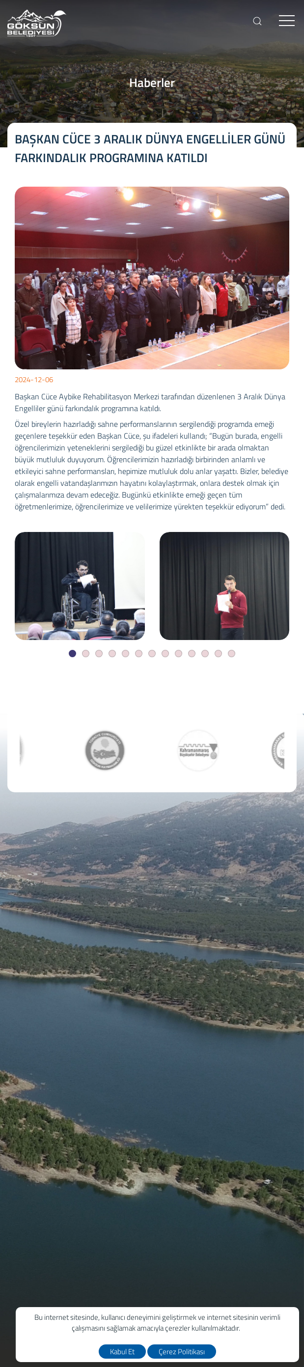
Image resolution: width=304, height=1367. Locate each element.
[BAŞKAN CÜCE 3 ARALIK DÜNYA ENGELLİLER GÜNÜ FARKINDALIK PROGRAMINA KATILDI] (80, 586)
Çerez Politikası (182, 1351)
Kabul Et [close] (122, 1351)
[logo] (36, 23)
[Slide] (72, 653)
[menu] (287, 21)
